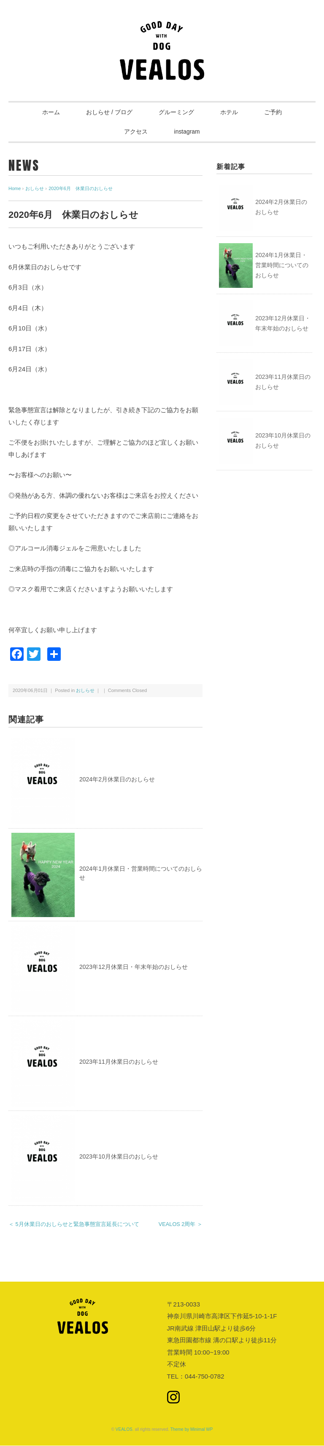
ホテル (230, 112)
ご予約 (275, 112)
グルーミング (176, 112)
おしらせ (85, 690)
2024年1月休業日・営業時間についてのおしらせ (281, 265)
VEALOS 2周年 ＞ (180, 1224)
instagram (187, 132)
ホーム (49, 112)
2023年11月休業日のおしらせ (118, 1062)
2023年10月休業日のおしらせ (118, 1157)
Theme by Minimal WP (191, 1429)
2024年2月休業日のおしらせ (117, 779)
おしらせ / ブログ (108, 112)
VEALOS (124, 1429)
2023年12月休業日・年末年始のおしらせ (133, 967)
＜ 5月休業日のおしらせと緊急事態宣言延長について (73, 1224)
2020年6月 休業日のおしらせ (81, 188)
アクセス (135, 132)
